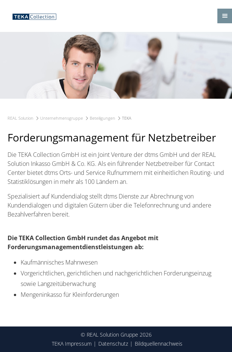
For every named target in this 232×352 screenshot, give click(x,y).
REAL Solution (20, 118)
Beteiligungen (102, 118)
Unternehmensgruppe (61, 118)
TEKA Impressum (72, 343)
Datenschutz (113, 343)
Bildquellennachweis (158, 343)
